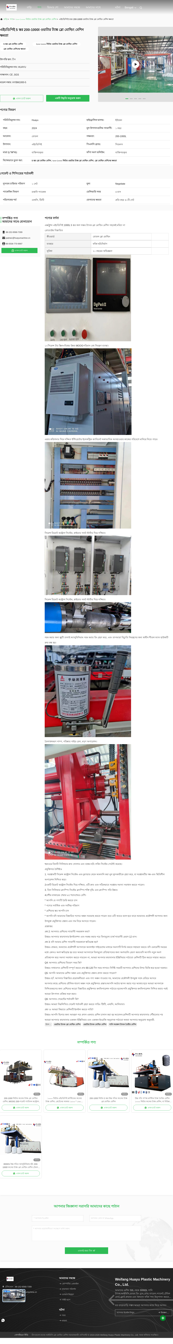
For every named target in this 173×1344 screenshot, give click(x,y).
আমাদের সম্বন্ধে (72, 7)
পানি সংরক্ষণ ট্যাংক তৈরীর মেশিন (122, 1024)
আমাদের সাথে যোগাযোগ (93, 9)
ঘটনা (117, 7)
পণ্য (39, 7)
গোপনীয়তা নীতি (21, 1335)
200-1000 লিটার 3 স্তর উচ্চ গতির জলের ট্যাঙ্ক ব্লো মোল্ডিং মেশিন (108, 1100)
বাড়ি (29, 7)
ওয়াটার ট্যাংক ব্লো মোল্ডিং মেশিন (67, 1024)
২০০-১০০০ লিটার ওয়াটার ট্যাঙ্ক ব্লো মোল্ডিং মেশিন (36, 19)
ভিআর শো (52, 7)
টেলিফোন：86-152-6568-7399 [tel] (17, 1287)
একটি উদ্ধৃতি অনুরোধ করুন (67, 98)
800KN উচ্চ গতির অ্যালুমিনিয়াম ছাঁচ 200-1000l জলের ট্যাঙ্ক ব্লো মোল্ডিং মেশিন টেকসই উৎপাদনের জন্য (21, 1166)
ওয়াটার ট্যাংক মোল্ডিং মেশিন (94, 1024)
